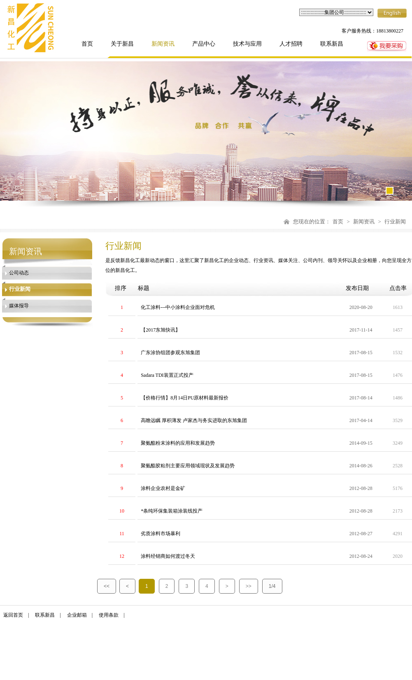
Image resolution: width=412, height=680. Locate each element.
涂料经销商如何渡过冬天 (168, 556)
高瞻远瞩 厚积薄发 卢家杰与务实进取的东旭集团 (194, 420)
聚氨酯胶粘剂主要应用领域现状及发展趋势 (188, 466)
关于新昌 (122, 44)
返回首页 (13, 615)
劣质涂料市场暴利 (160, 533)
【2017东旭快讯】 (160, 330)
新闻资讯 (163, 44)
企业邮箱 (77, 615)
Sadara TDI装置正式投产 (167, 375)
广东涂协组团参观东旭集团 (170, 352)
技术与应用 (247, 44)
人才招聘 (291, 44)
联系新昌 (331, 44)
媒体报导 (19, 306)
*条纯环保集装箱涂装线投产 (172, 511)
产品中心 (203, 44)
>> (248, 586)
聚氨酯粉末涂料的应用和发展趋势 (178, 443)
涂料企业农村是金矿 (163, 488)
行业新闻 (395, 221)
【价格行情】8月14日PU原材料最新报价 (184, 398)
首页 (87, 44)
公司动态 (19, 273)
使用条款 (109, 615)
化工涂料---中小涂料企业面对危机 (178, 307)
